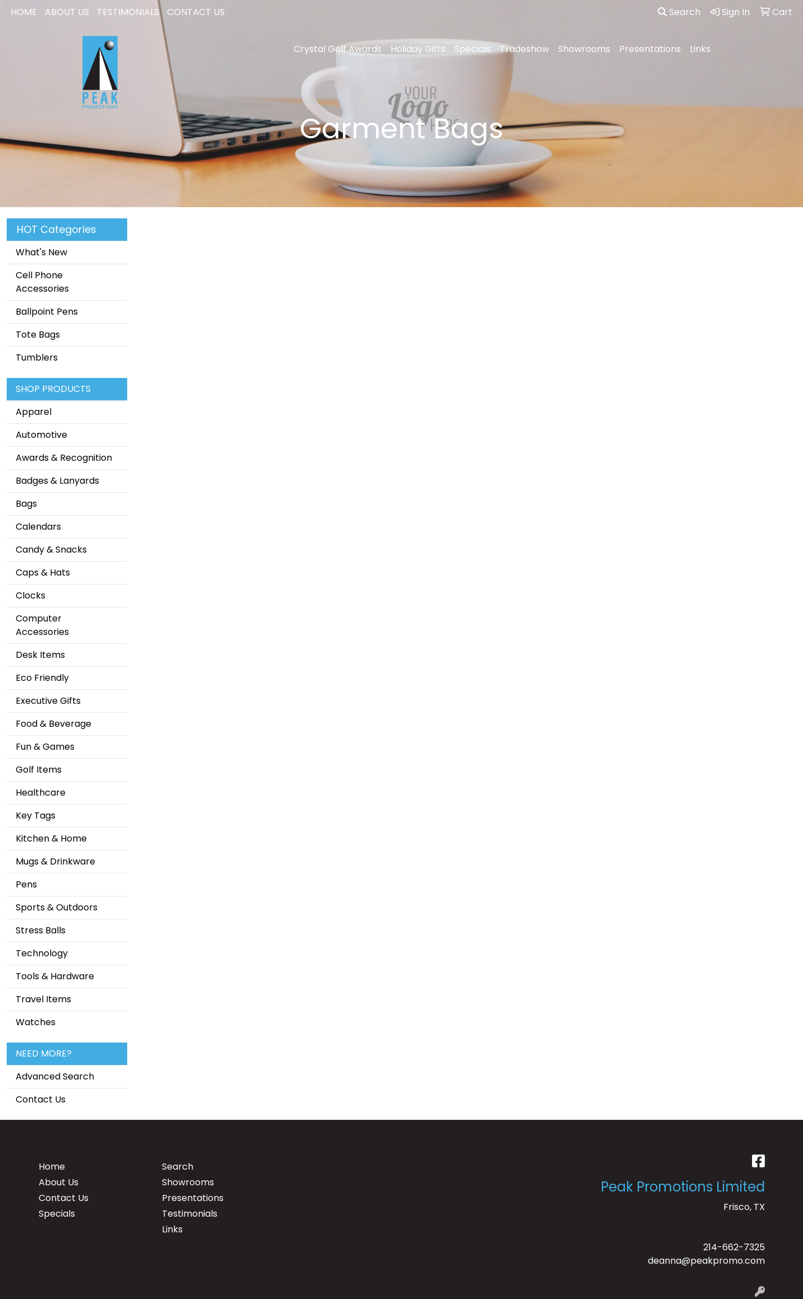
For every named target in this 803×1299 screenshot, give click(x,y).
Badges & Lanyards (57, 480)
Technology (42, 953)
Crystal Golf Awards (338, 49)
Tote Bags (38, 334)
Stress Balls (41, 930)
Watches (35, 1022)
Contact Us (41, 1099)
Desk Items (40, 654)
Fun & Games (45, 746)
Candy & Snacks (51, 549)
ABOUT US (67, 12)
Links (700, 49)
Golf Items (39, 769)
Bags (26, 503)
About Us (58, 1182)
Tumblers (37, 357)
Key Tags (35, 815)
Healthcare (41, 792)
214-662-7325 (734, 1247)
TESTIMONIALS (128, 12)
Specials (472, 49)
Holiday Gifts (418, 49)
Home (52, 1166)
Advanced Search (55, 1076)
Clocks (30, 595)
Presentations (650, 49)
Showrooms (584, 49)
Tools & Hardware (55, 976)
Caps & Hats (43, 572)
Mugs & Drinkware (55, 861)
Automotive (41, 434)
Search (679, 12)
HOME (24, 12)
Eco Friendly (42, 677)
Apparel (34, 411)
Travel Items (43, 999)
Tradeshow (524, 49)
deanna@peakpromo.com (706, 1260)
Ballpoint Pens (47, 311)
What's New (41, 252)
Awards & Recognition (64, 457)
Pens (26, 884)
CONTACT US (196, 12)
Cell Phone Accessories (42, 282)
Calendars (38, 526)
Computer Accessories (42, 625)
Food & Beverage (53, 723)
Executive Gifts (48, 700)
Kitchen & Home (51, 838)
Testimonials (189, 1213)
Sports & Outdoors (57, 907)
